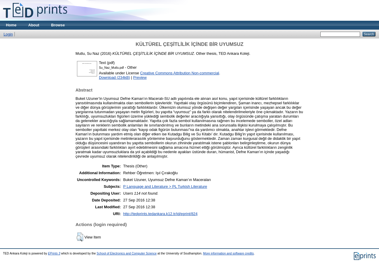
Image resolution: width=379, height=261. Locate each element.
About (33, 25)
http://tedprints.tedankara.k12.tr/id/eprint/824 (160, 214)
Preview (140, 77)
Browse (58, 25)
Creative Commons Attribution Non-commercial (179, 73)
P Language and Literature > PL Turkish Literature (165, 186)
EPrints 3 (54, 253)
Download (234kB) (114, 77)
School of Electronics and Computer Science (127, 253)
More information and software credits (228, 253)
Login (8, 34)
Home (11, 25)
